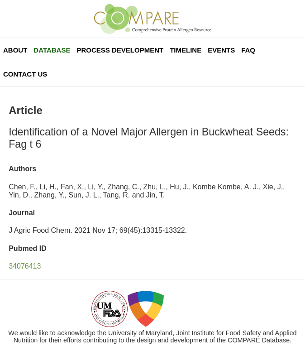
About (15, 50)
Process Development (119, 50)
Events (221, 50)
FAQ (248, 50)
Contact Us (25, 74)
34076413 (25, 266)
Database (51, 50)
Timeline (185, 50)
